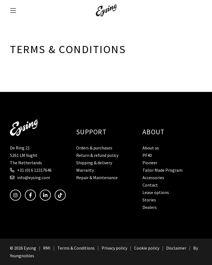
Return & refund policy (97, 155)
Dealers (149, 207)
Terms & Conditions (76, 248)
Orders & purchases (94, 148)
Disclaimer (176, 248)
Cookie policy (146, 248)
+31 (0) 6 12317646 (31, 170)
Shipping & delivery (94, 162)
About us (150, 148)
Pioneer (149, 162)
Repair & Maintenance (97, 177)
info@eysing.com (30, 177)
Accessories (153, 177)
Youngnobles (22, 255)
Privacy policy (114, 248)
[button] (13, 10)
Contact (150, 185)
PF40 (147, 155)
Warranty (85, 170)
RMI (47, 248)
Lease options (155, 192)
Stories (149, 200)
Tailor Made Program (162, 170)
